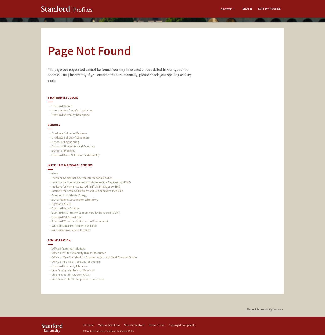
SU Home (88, 325)
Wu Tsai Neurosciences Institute (71, 230)
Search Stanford (134, 325)
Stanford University (58, 328)
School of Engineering (65, 142)
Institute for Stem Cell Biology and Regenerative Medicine (87, 191)
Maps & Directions (109, 325)
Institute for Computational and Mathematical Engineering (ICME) (91, 182)
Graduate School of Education (70, 137)
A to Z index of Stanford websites (72, 110)
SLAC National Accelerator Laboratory (75, 199)
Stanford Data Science (66, 208)
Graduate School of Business (69, 133)
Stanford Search (62, 106)
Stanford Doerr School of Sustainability (76, 155)
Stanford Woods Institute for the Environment (80, 221)
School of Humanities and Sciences (73, 146)
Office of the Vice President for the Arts (76, 261)
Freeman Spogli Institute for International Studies (82, 178)
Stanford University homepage (71, 115)
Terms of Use (157, 325)
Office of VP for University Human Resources (79, 253)
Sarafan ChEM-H (61, 204)
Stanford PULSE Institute (67, 217)
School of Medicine (63, 150)
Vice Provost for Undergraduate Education (78, 279)
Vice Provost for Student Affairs (71, 275)
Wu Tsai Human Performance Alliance (74, 226)
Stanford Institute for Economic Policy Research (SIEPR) (86, 212)
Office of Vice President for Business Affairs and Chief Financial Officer (94, 257)
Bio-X (55, 173)
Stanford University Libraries (69, 266)
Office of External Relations (68, 248)
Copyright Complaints (182, 325)
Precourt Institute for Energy (69, 195)
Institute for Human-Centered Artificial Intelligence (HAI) (86, 186)
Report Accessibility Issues (265, 309)
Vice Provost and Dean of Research (73, 270)
